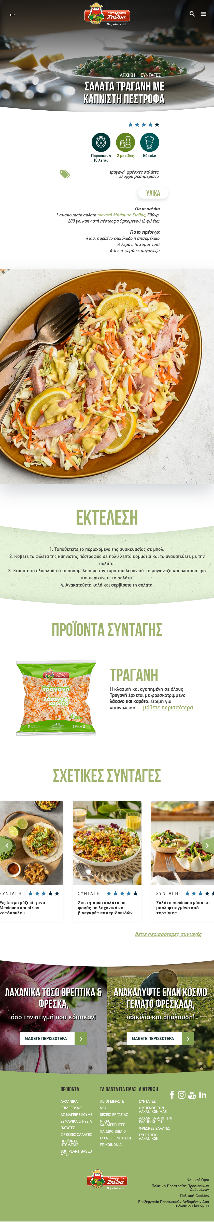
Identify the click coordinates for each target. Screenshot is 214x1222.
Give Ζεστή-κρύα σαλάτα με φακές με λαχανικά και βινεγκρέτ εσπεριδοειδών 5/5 (135, 893)
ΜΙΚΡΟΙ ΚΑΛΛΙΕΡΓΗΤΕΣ (112, 1123)
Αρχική (127, 75)
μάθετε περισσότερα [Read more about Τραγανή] (168, 708)
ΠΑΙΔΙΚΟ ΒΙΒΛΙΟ (113, 1132)
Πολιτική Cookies (194, 1196)
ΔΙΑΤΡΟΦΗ (148, 1090)
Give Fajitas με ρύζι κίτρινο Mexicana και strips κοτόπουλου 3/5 (43, 893)
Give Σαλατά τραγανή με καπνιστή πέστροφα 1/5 (130, 124)
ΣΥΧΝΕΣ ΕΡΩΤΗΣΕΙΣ (116, 1138)
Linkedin (202, 1095)
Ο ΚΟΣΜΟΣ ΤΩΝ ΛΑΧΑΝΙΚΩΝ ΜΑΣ (153, 1110)
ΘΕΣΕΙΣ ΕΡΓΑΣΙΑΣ (114, 1115)
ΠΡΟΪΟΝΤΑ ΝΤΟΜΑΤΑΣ (69, 1143)
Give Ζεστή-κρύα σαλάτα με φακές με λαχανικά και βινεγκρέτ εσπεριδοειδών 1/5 (109, 893)
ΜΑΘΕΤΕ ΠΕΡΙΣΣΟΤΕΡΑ (46, 1038)
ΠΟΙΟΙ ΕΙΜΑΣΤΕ (112, 1102)
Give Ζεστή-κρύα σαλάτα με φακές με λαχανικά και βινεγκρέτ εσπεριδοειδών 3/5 (122, 893)
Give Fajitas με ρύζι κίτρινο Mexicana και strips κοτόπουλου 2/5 (37, 893)
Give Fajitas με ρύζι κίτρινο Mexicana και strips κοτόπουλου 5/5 (57, 893)
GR (12, 15)
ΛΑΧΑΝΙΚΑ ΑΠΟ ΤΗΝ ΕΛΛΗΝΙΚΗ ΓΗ (155, 1120)
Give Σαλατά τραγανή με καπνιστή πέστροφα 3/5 (143, 124)
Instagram (182, 1095)
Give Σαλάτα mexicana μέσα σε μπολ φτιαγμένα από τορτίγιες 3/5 (200, 893)
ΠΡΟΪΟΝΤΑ (70, 1090)
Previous (6, 845)
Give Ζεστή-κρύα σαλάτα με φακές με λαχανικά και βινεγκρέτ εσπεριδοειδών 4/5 (128, 893)
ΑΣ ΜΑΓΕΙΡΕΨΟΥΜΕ (76, 1115)
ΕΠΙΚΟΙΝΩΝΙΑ (111, 1145)
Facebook (172, 1095)
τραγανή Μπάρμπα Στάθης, (121, 215)
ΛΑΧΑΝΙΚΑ (69, 1102)
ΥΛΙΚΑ (153, 194)
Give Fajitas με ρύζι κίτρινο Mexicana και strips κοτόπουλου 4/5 (50, 893)
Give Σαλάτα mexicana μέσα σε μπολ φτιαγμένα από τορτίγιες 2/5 (194, 893)
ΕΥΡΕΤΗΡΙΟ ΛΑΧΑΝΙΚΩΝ (149, 1137)
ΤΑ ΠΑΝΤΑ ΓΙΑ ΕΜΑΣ (116, 1090)
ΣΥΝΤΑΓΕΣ (151, 75)
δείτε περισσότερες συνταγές (168, 935)
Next (208, 845)
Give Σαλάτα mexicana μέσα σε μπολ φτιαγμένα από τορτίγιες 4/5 (207, 893)
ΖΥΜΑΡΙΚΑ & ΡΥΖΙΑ (76, 1122)
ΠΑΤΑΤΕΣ (68, 1128)
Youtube (192, 1095)
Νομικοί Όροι (198, 1180)
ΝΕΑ (103, 1108)
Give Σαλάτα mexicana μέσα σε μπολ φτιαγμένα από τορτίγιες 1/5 (187, 893)
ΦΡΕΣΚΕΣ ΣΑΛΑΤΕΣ (76, 1135)
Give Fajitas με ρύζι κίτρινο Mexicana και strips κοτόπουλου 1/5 (30, 893)
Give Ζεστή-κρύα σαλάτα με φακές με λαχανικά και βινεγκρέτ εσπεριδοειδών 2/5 (115, 893)
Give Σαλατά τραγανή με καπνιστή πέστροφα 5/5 (157, 124)
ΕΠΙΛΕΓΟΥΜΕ (71, 1108)
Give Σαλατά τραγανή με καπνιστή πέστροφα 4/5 (150, 124)
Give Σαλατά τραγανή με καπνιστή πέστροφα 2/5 (137, 124)
